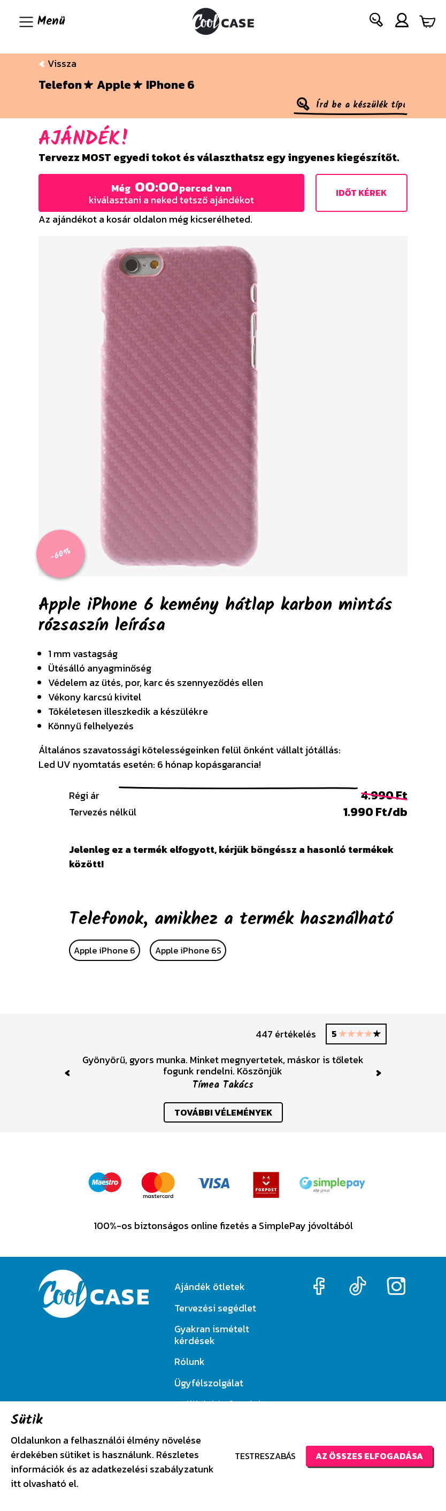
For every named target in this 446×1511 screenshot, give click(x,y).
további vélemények (223, 1112)
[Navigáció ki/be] (41, 21)
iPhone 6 (170, 85)
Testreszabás (265, 1455)
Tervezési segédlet (215, 1308)
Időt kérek (361, 192)
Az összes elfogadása (369, 1455)
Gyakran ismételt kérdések (211, 1335)
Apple (114, 85)
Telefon (60, 85)
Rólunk (189, 1361)
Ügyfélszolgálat (208, 1383)
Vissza (57, 63)
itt (16, 1483)
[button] (377, 22)
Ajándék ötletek (209, 1286)
